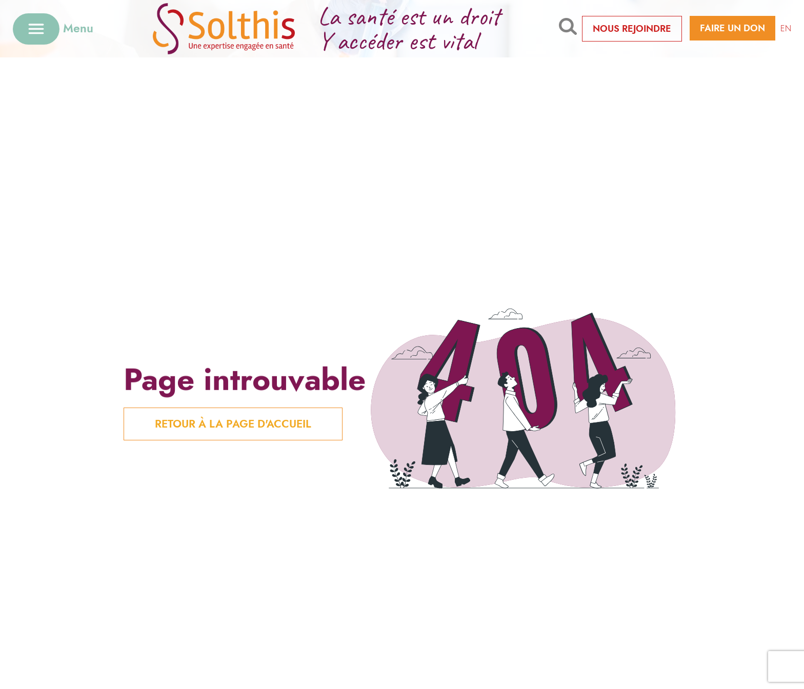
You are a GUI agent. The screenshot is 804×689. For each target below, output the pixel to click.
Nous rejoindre (632, 28)
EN (785, 28)
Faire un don (732, 28)
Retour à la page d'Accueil (233, 424)
